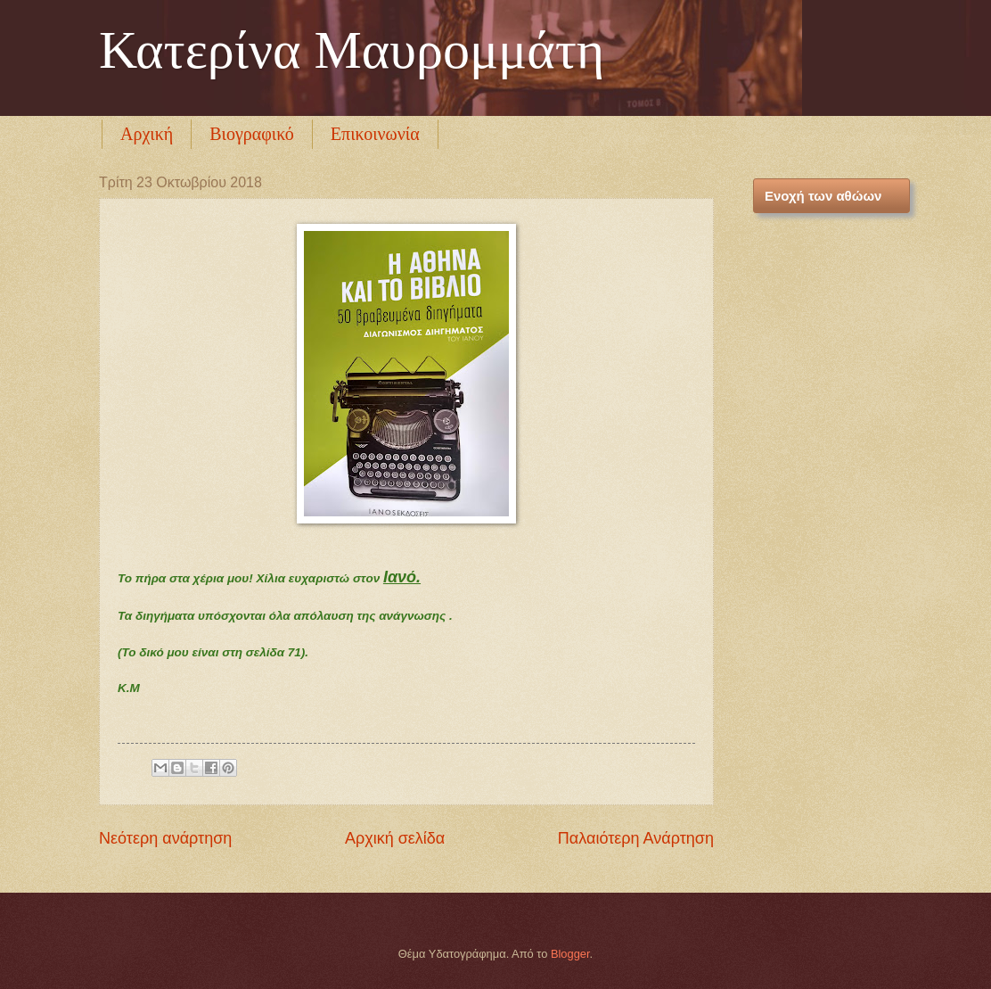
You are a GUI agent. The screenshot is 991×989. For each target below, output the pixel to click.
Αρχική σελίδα (395, 838)
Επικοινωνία (375, 134)
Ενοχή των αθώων (823, 195)
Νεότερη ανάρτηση (165, 838)
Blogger (570, 953)
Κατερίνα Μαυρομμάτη (351, 50)
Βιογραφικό (251, 134)
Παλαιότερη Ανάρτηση (636, 838)
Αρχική (146, 134)
